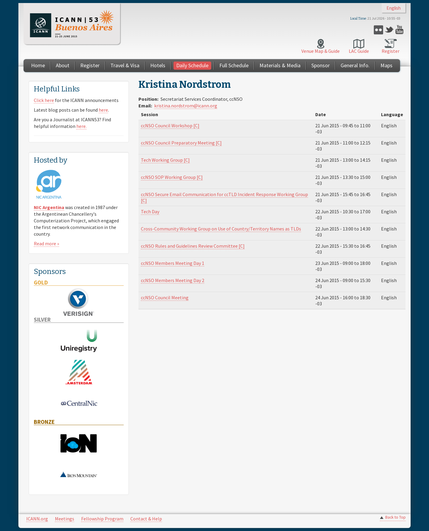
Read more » (46, 243)
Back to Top (395, 517)
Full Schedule (234, 65)
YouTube (400, 29)
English (393, 8)
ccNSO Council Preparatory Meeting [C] (181, 143)
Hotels (157, 65)
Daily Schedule (192, 65)
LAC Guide (359, 51)
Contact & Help (146, 519)
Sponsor (320, 65)
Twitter (389, 29)
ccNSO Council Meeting (165, 297)
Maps (386, 65)
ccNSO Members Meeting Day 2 (172, 280)
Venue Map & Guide (320, 51)
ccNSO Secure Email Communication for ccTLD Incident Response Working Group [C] (224, 197)
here (103, 110)
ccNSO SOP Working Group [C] (172, 177)
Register (390, 51)
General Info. (355, 65)
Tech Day (150, 211)
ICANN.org (37, 519)
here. (81, 126)
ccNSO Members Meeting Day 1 (172, 263)
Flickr (378, 29)
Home (38, 65)
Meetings (64, 519)
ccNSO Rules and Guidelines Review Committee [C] (193, 246)
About (62, 65)
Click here (44, 100)
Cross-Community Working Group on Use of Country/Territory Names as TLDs (221, 229)
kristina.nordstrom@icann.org (185, 106)
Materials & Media (279, 65)
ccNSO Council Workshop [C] (170, 125)
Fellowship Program (102, 519)
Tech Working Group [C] (165, 160)
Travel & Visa (124, 65)
